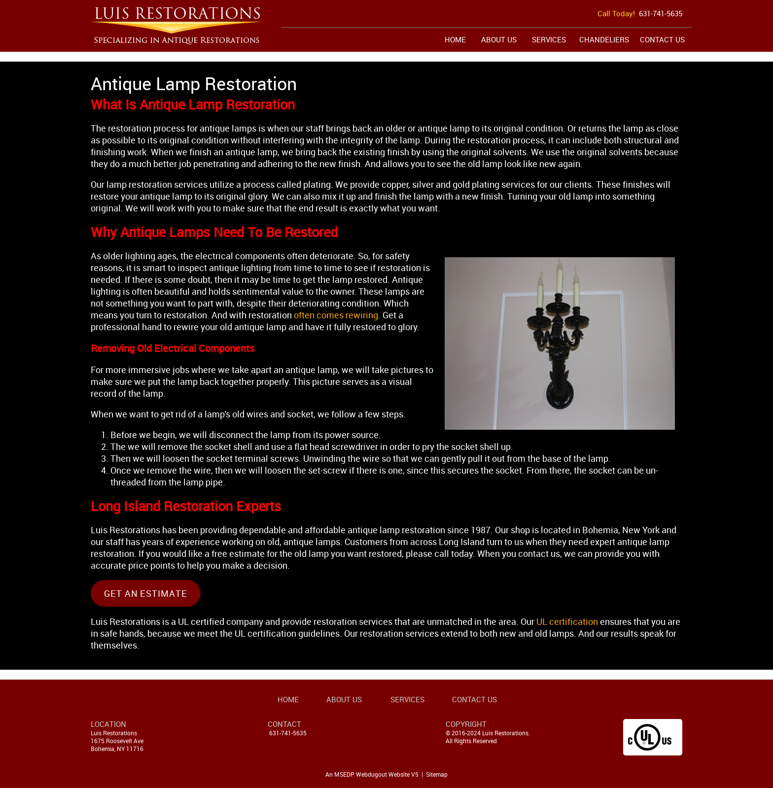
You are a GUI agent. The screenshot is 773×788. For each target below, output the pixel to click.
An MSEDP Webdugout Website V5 (372, 774)
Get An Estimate (145, 593)
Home (455, 39)
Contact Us (662, 39)
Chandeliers (604, 39)
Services (549, 39)
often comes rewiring (336, 315)
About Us (499, 39)
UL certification (567, 621)
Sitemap (437, 774)
